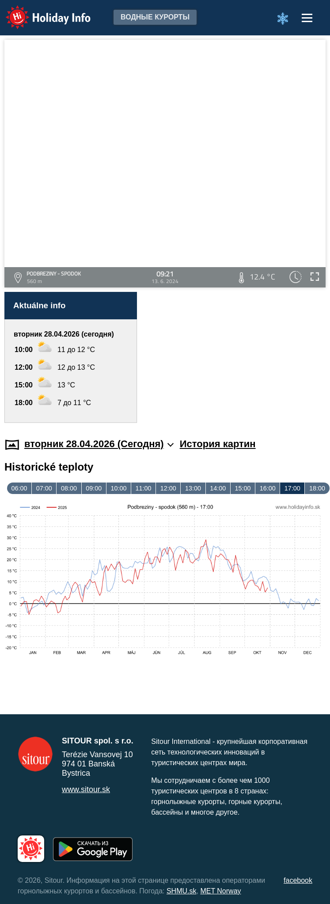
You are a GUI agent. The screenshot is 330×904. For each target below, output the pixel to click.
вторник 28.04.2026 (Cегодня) (99, 443)
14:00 (218, 488)
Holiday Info (39, 11)
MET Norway (220, 891)
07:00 (44, 488)
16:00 (268, 488)
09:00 (94, 488)
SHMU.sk (182, 891)
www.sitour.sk (86, 789)
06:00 (19, 488)
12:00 (168, 488)
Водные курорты (155, 17)
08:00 (69, 488)
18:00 (317, 488)
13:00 (193, 488)
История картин (218, 443)
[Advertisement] (234, 357)
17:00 (292, 488)
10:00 (118, 488)
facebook (298, 880)
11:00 (144, 488)
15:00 (242, 488)
